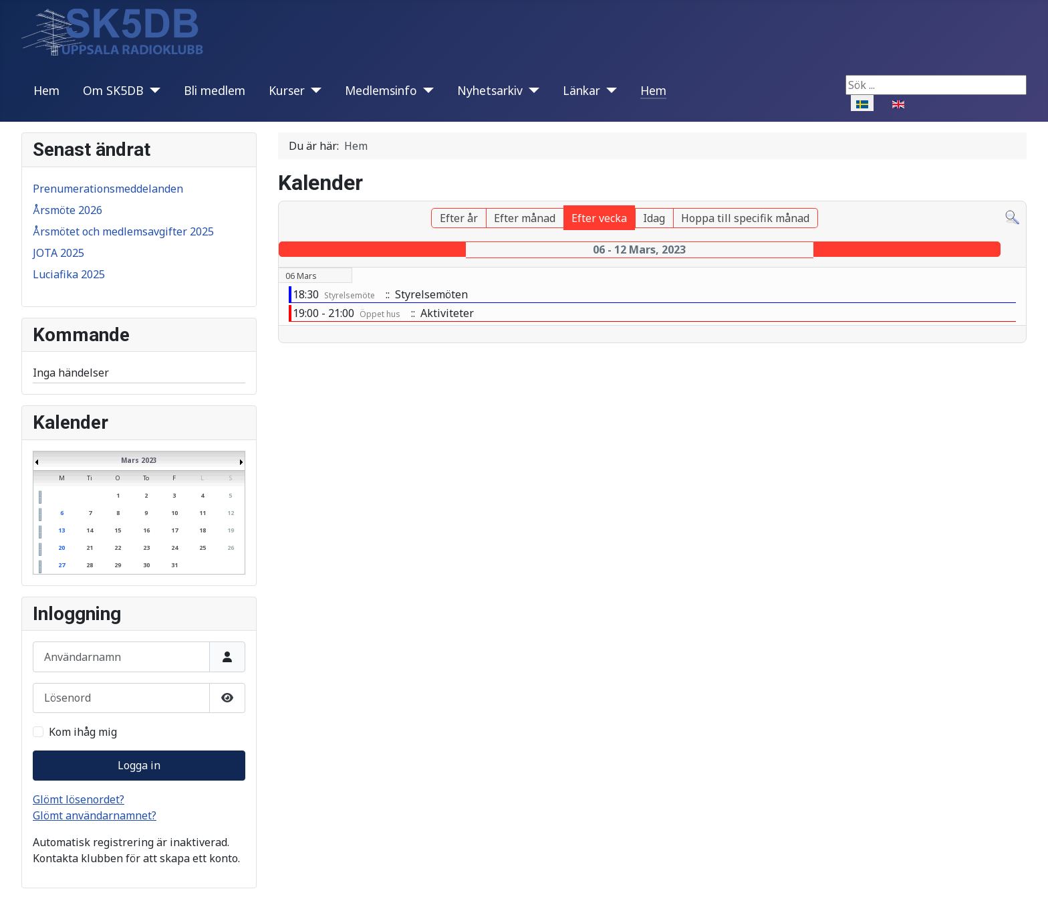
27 (61, 565)
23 (146, 547)
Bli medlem (214, 90)
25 (202, 547)
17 (174, 530)
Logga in (139, 765)
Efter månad (524, 218)
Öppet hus (380, 314)
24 (174, 547)
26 (230, 547)
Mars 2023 (139, 460)
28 (89, 565)
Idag (654, 218)
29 (117, 565)
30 (146, 565)
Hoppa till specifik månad (745, 218)
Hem (46, 90)
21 (89, 547)
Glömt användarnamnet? (94, 815)
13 (61, 530)
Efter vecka (599, 218)
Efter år (459, 218)
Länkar (581, 90)
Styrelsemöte (349, 295)
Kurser (287, 90)
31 (174, 565)
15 (117, 530)
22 (117, 547)
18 (202, 530)
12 (230, 512)
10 (174, 512)
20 (61, 547)
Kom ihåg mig (83, 731)
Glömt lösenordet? (78, 799)
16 (146, 530)
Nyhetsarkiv (490, 90)
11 (202, 512)
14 (89, 530)
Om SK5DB (113, 90)
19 (230, 530)
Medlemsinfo (381, 90)
